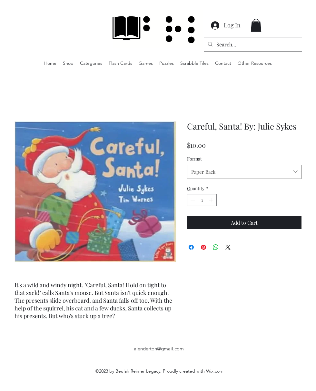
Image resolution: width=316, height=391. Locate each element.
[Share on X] (228, 247)
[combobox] (244, 172)
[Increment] (212, 200)
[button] (256, 25)
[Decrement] (192, 200)
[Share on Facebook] (191, 247)
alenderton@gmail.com (159, 349)
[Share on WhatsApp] (216, 247)
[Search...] (252, 44)
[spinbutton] (202, 200)
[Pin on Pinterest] (203, 247)
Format (194, 159)
